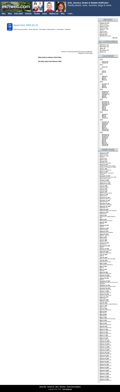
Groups (37, 13)
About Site (42, 386)
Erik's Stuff (18, 13)
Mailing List (53, 13)
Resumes (63, 386)
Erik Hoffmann (67, 389)
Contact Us (50, 386)
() (105, 61)
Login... (70, 13)
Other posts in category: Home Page (49, 57)
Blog (10, 13)
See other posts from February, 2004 (49, 61)
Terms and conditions (74, 386)
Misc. (63, 13)
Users (44, 13)
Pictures (28, 13)
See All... (115, 38)
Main (3, 13)
